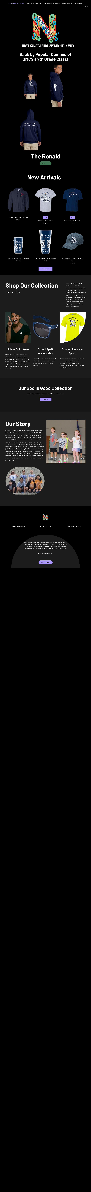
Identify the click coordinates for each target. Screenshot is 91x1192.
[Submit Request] (46, 562)
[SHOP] (45, 163)
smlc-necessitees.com (18, 526)
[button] (86, 7)
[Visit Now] (45, 399)
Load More (45, 269)
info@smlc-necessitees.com (73, 526)
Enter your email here (45, 553)
